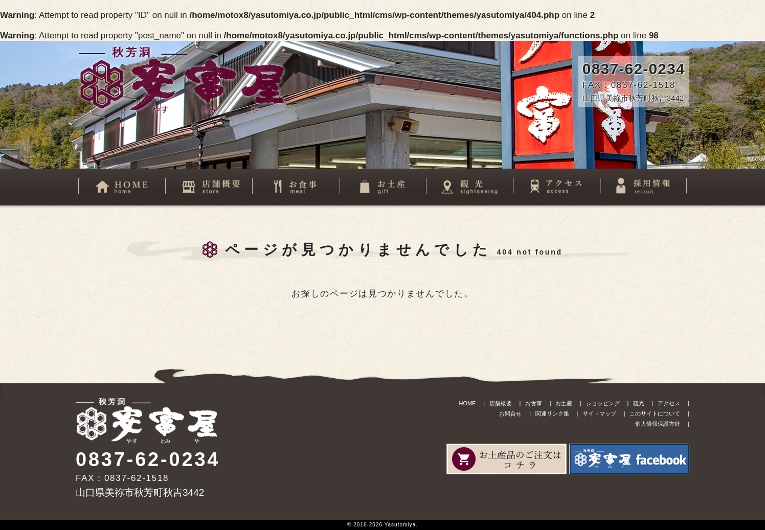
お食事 (533, 403)
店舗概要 (500, 403)
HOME (467, 403)
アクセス (669, 403)
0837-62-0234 (633, 68)
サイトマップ (599, 413)
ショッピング (603, 403)
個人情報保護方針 (657, 424)
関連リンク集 (552, 413)
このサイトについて (654, 413)
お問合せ (510, 413)
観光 (638, 403)
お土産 (563, 403)
